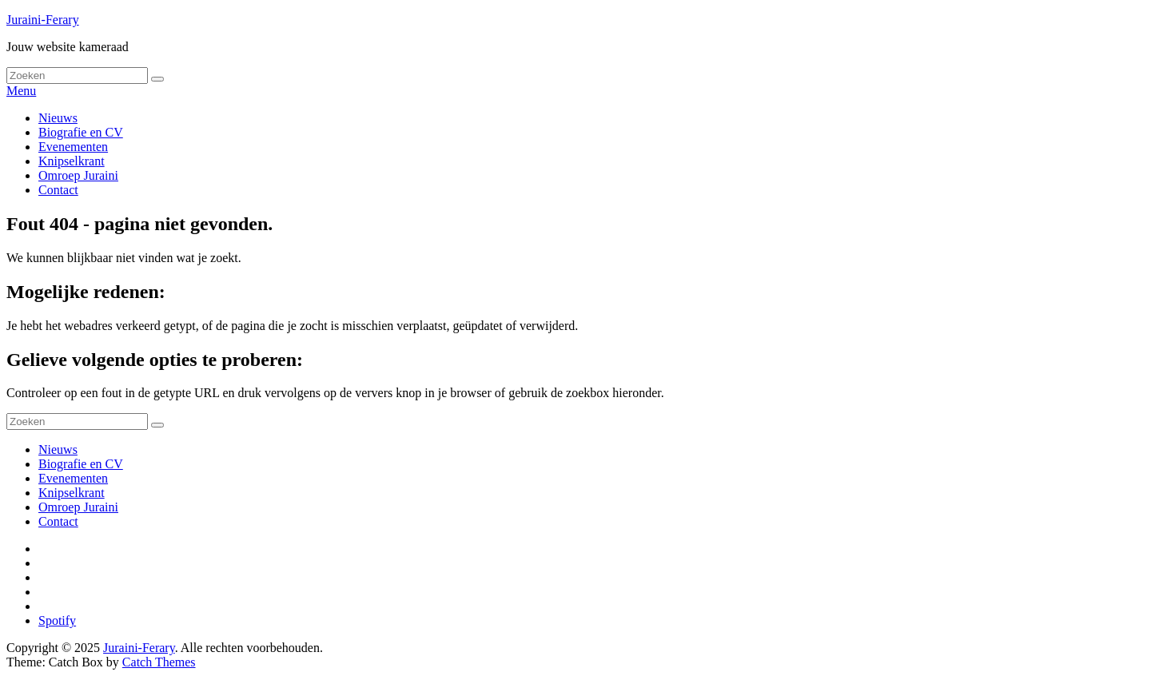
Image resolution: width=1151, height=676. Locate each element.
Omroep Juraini (78, 175)
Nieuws (58, 118)
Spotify (57, 620)
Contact (58, 190)
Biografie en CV (80, 132)
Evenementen (73, 146)
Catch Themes (159, 662)
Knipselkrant (71, 161)
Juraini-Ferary (42, 19)
